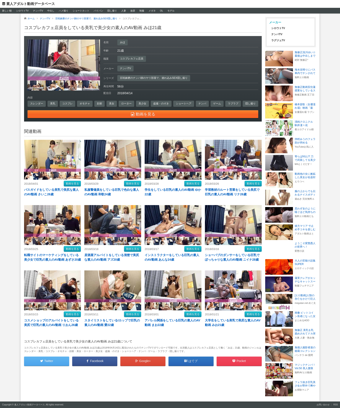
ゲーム (217, 103)
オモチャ (85, 103)
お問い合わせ (323, 404)
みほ (122, 42)
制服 (141, 10)
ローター (126, 103)
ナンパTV (38, 10)
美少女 (142, 103)
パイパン (98, 10)
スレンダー (36, 103)
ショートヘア (183, 103)
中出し (50, 10)
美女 (111, 103)
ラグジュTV (278, 40)
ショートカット (81, 10)
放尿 (132, 10)
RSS (335, 404)
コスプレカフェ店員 (131, 58)
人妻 (123, 10)
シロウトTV (22, 10)
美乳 (52, 103)
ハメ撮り (63, 10)
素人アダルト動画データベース (30, 4)
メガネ (152, 10)
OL (161, 10)
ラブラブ (233, 103)
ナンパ (202, 103)
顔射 (99, 103)
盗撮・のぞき (161, 103)
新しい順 (7, 10)
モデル (171, 10)
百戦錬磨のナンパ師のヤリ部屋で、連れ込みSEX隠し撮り (154, 77)
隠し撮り (112, 10)
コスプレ (67, 103)
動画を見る (72, 183)
